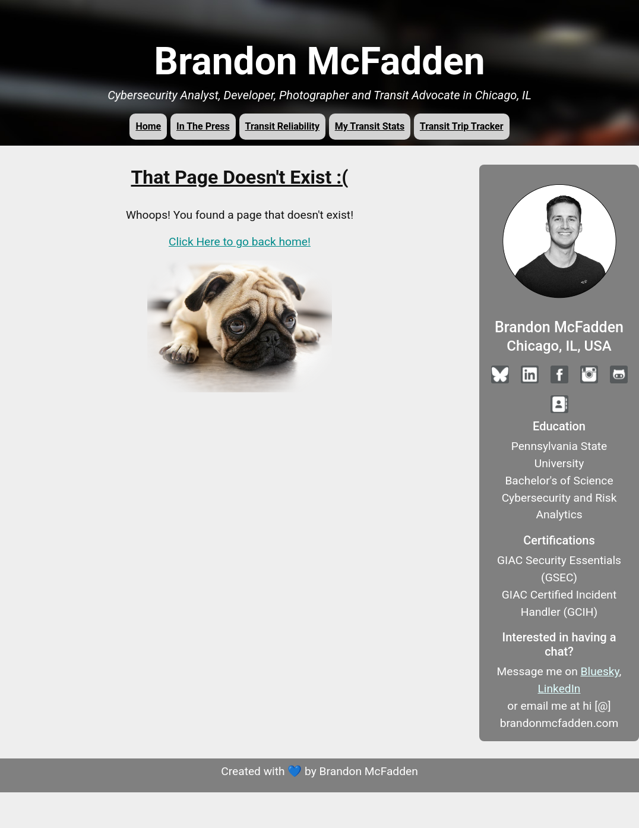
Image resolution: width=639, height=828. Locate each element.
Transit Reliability (282, 126)
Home (148, 126)
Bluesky (600, 671)
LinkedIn (559, 688)
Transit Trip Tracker (462, 126)
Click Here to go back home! (240, 241)
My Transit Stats (369, 126)
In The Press (203, 126)
